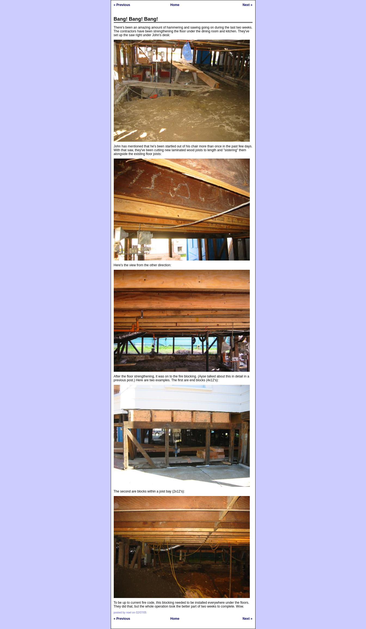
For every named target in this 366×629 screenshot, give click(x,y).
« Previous (122, 5)
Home (174, 5)
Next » (247, 5)
